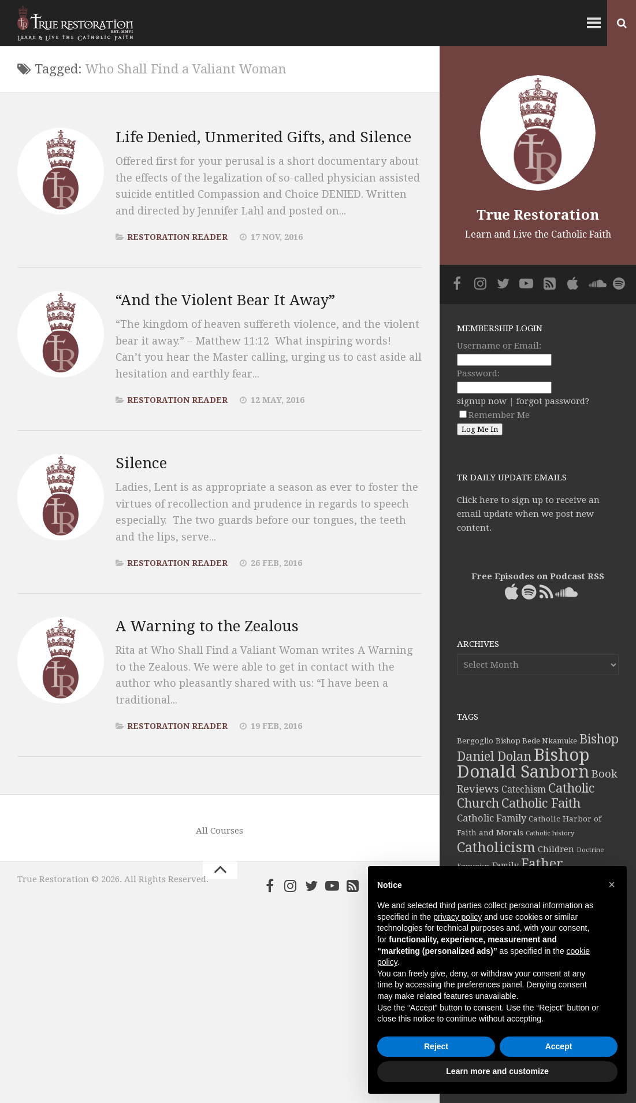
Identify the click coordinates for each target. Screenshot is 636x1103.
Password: (478, 373)
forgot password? (552, 401)
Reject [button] (436, 1046)
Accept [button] (558, 1046)
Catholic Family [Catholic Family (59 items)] (491, 818)
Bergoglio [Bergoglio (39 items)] (475, 740)
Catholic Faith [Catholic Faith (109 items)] (541, 803)
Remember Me (494, 415)
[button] (611, 884)
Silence (141, 463)
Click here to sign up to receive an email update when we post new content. (528, 514)
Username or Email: (499, 345)
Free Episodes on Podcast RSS (537, 576)
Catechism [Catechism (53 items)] (523, 789)
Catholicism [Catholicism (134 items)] (496, 847)
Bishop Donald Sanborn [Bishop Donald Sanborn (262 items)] (523, 763)
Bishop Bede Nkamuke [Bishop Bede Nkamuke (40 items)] (536, 740)
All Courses (219, 831)
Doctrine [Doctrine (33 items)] (590, 850)
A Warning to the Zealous (207, 626)
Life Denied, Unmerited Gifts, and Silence (263, 137)
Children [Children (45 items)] (556, 849)
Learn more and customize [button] (497, 1071)
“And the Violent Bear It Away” (225, 300)
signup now (482, 401)
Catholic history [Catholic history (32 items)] (550, 833)
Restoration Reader (177, 237)
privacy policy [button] (457, 916)
